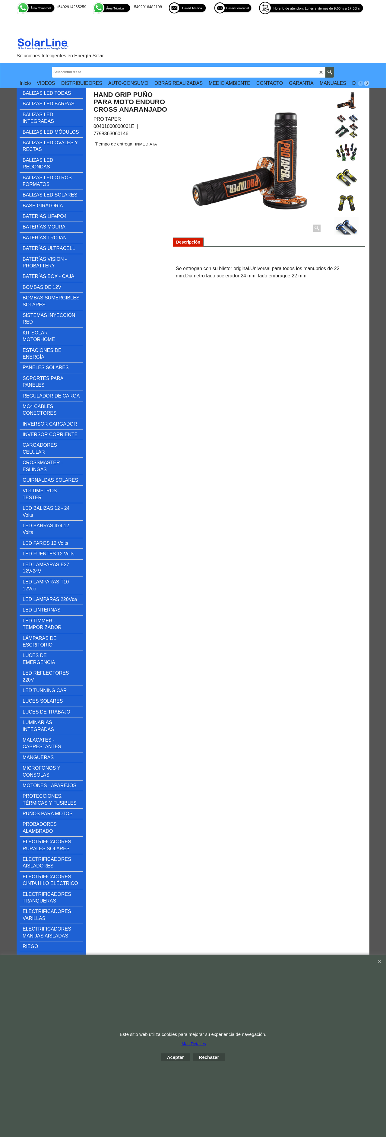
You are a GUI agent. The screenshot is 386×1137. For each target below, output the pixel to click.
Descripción (188, 242)
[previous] (360, 83)
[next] (366, 83)
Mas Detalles (194, 1043)
